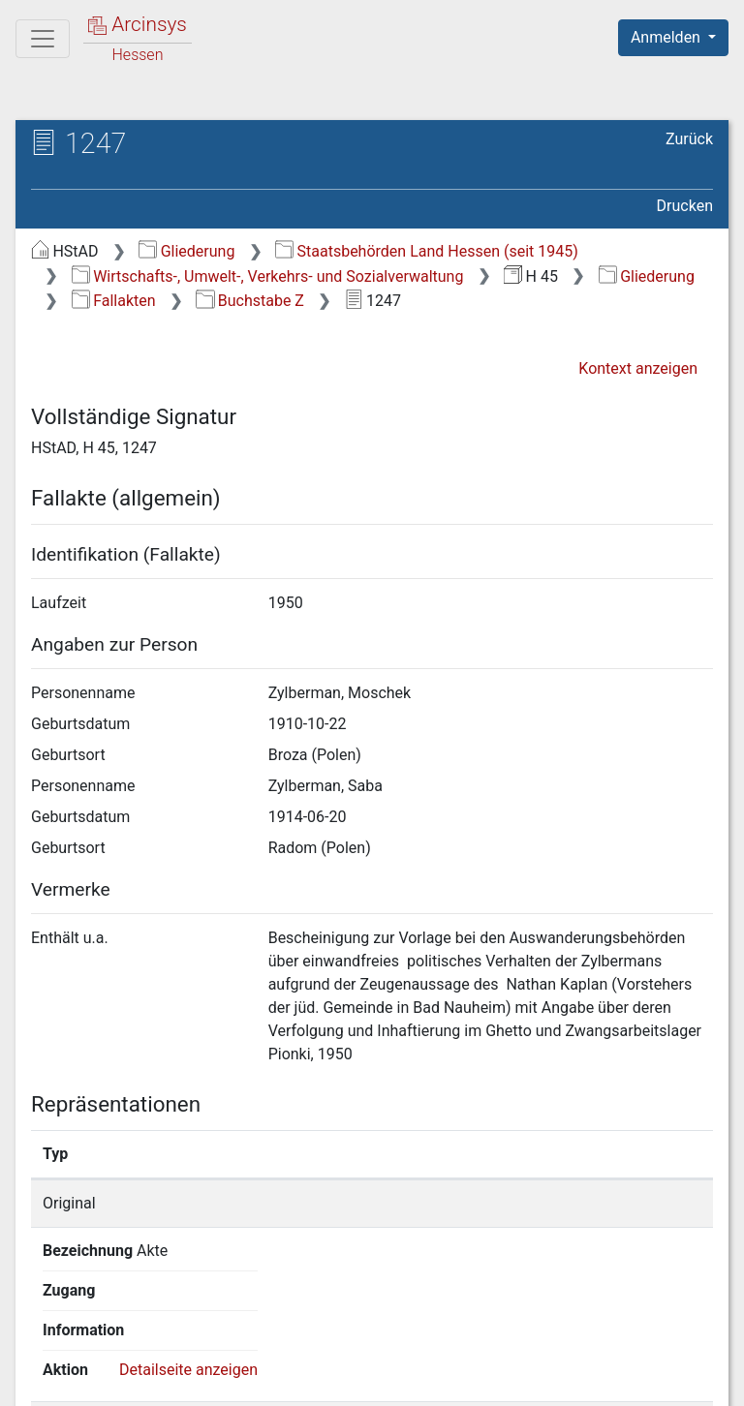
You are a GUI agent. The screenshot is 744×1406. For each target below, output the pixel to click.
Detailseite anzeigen (616, 1203)
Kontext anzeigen (638, 368)
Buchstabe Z (250, 300)
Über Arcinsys (244, 1380)
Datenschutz (388, 1380)
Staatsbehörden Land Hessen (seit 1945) (426, 251)
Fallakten (114, 300)
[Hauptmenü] (43, 38)
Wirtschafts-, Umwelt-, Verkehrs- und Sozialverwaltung (268, 276)
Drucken (685, 206)
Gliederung (186, 251)
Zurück (689, 139)
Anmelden (667, 37)
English (44, 1342)
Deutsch (116, 1342)
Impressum (679, 1380)
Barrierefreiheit (536, 1380)
